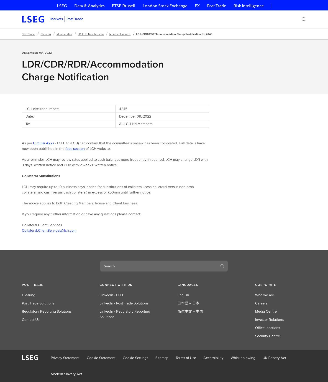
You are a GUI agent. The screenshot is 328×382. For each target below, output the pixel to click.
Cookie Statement (101, 357)
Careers (261, 303)
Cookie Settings (135, 357)
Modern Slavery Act (66, 374)
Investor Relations (269, 319)
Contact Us (30, 319)
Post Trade (216, 5)
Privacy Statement (65, 357)
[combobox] (158, 266)
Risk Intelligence (248, 5)
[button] (47, 284)
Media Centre (266, 311)
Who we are (264, 295)
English (183, 295)
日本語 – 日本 (188, 303)
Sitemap (161, 357)
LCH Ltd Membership (91, 34)
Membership (64, 34)
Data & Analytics (89, 5)
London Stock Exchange (165, 5)
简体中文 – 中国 (190, 311)
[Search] (304, 19)
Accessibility (213, 357)
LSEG (62, 5)
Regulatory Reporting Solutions (47, 311)
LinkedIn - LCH (111, 295)
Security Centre (267, 336)
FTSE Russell (123, 5)
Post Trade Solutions (38, 303)
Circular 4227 (43, 143)
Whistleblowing (243, 357)
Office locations (267, 327)
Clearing (46, 34)
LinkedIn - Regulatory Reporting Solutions (125, 314)
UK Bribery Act (274, 357)
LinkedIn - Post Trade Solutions (124, 303)
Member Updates (120, 34)
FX (197, 5)
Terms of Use (186, 357)
